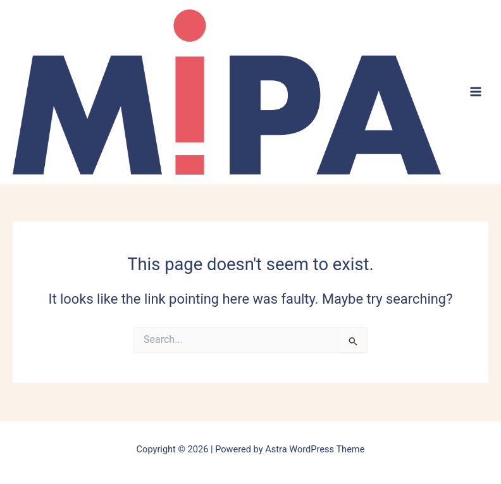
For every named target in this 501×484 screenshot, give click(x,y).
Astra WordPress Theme (314, 449)
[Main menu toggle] (475, 91)
